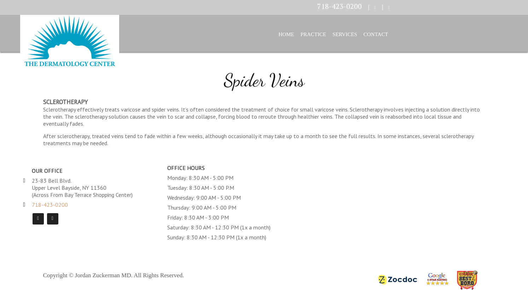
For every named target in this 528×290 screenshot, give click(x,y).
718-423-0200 (339, 6)
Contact (376, 34)
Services (344, 34)
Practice (313, 34)
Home (286, 34)
